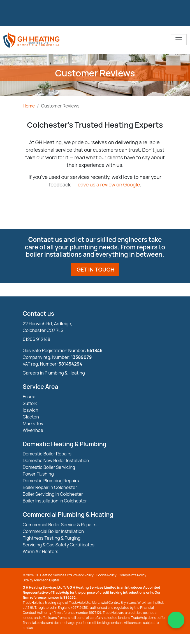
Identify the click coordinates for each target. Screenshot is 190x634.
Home (29, 106)
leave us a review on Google (108, 184)
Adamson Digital (46, 580)
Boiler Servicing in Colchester (53, 494)
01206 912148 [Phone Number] (36, 339)
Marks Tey (33, 423)
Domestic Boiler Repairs (47, 454)
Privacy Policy (83, 575)
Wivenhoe (33, 430)
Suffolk (30, 403)
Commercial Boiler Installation (53, 531)
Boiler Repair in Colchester (50, 487)
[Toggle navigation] (179, 39)
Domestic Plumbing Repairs (51, 481)
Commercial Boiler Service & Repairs (59, 524)
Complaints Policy (133, 575)
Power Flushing (38, 474)
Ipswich (30, 410)
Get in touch (96, 269)
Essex (29, 397)
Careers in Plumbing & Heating (54, 373)
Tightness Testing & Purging (51, 538)
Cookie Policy (106, 575)
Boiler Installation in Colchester (55, 501)
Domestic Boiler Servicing (49, 467)
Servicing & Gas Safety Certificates (58, 545)
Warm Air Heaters (40, 551)
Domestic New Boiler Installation (56, 460)
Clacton (31, 417)
